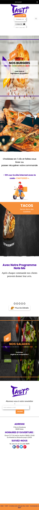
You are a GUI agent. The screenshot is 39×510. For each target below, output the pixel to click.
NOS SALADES (19, 344)
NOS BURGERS (19, 63)
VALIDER (20, 411)
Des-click (26, 506)
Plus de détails (19, 308)
